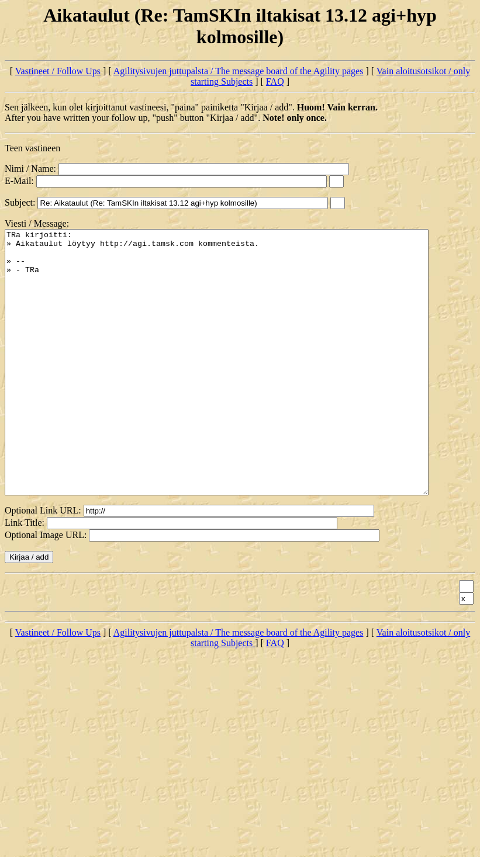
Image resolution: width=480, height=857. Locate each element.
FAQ (275, 81)
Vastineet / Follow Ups (58, 71)
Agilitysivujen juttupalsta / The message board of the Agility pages (238, 71)
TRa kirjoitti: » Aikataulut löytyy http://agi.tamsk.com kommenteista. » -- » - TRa (242, 388)
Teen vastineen (32, 148)
